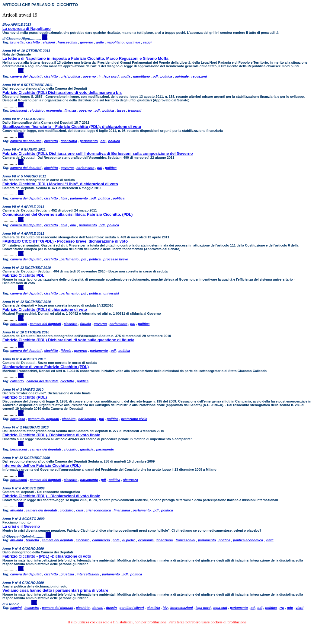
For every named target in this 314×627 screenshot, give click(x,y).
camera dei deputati (25, 76)
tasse (121, 110)
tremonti (134, 110)
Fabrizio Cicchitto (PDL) (24, 397)
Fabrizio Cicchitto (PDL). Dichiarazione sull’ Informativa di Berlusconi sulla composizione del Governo (97, 153)
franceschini (67, 42)
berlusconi (18, 110)
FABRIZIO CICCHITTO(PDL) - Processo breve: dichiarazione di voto (65, 241)
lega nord (111, 76)
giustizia (87, 449)
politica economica (248, 540)
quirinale (133, 42)
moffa (125, 76)
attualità (16, 510)
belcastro (31, 607)
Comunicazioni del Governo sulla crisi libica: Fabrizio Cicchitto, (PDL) (67, 214)
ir (100, 76)
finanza (70, 110)
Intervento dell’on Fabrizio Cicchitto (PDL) (41, 465)
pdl (155, 76)
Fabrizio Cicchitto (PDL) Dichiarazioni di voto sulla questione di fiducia (68, 340)
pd (253, 607)
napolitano (115, 42)
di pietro (128, 540)
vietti (270, 540)
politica (166, 76)
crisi (79, 510)
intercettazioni (88, 574)
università (111, 293)
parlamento (89, 141)
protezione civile (134, 419)
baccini (16, 607)
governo (86, 42)
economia (54, 110)
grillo (100, 42)
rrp (282, 607)
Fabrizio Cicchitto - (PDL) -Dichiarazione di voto (46, 556)
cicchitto (33, 42)
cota (116, 540)
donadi (97, 607)
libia (64, 198)
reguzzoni (199, 76)
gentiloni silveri (132, 607)
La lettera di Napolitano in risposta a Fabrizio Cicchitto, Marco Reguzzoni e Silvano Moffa (85, 58)
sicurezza (130, 480)
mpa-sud (220, 607)
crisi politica (70, 76)
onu (73, 225)
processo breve (116, 259)
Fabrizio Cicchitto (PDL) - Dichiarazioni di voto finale (51, 496)
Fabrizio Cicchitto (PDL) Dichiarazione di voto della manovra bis (62, 92)
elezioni (49, 42)
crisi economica (98, 510)
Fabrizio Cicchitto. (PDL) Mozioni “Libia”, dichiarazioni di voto (60, 184)
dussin (111, 607)
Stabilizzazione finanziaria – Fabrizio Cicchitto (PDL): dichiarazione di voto (71, 126)
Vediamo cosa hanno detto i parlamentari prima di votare (55, 590)
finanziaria (69, 141)
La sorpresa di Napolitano (26, 28)
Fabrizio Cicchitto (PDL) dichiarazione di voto (44, 309)
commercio (101, 540)
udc (290, 607)
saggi (147, 42)
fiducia (85, 324)
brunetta (17, 42)
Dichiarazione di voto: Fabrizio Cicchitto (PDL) (45, 366)
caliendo (17, 381)
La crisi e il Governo (21, 526)
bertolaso (17, 419)
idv (165, 607)
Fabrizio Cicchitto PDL (23, 275)
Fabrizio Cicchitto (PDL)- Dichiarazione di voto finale (51, 435)
